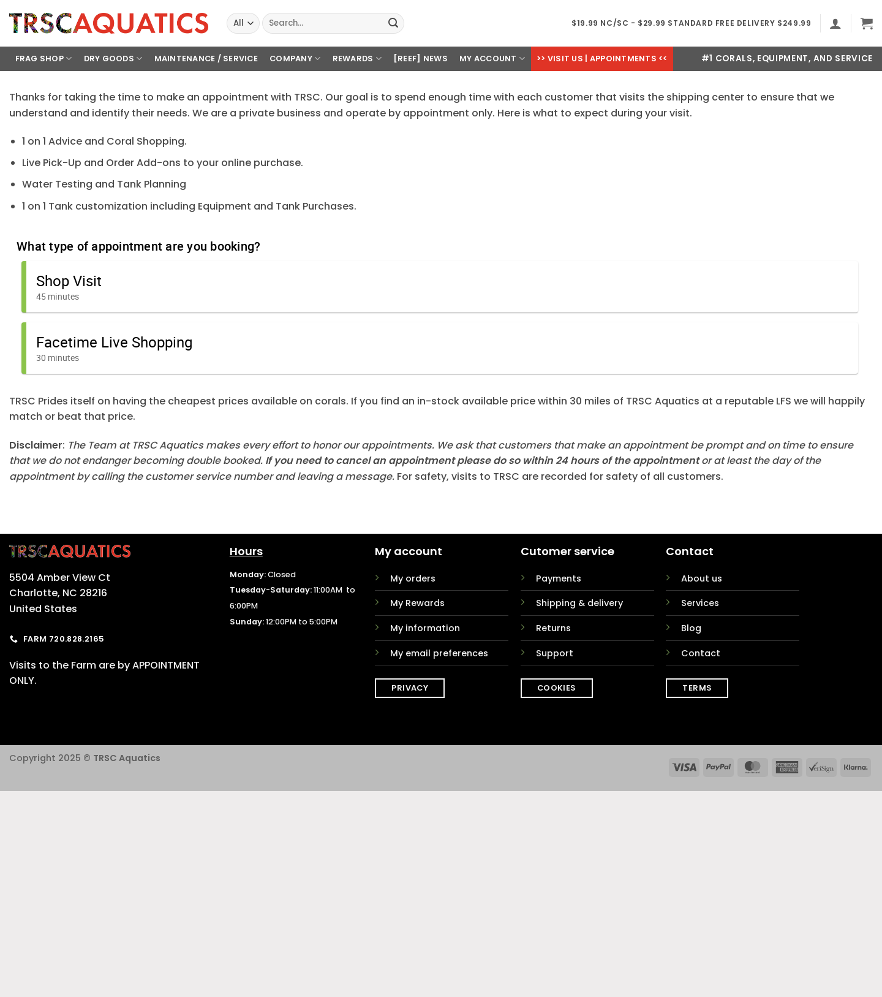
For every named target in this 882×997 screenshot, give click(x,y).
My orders (412, 578)
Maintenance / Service (206, 58)
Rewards (357, 58)
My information (425, 628)
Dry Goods (113, 58)
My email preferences (439, 653)
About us (701, 578)
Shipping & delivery (579, 603)
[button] (835, 23)
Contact (700, 653)
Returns (553, 628)
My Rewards (417, 603)
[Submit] (393, 23)
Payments (558, 578)
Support (554, 653)
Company (295, 58)
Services (700, 603)
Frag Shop (43, 58)
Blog (691, 628)
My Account (492, 58)
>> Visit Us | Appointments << (602, 58)
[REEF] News (420, 58)
